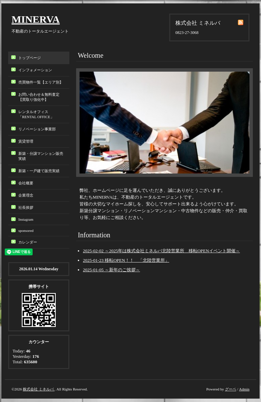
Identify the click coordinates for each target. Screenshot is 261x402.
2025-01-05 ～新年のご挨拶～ (111, 269)
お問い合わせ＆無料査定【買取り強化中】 (38, 97)
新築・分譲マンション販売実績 (40, 156)
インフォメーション (35, 70)
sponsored (26, 231)
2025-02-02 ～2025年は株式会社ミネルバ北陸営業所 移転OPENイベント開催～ (161, 250)
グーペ (230, 389)
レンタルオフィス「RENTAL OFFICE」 (38, 114)
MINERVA (36, 19)
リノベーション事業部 (37, 129)
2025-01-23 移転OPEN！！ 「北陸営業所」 (126, 260)
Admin (244, 389)
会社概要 (25, 183)
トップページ (29, 58)
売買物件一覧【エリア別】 (40, 82)
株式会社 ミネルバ (39, 389)
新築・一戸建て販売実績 (38, 171)
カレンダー (27, 242)
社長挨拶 (25, 207)
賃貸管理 (25, 141)
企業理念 (25, 195)
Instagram (25, 219)
